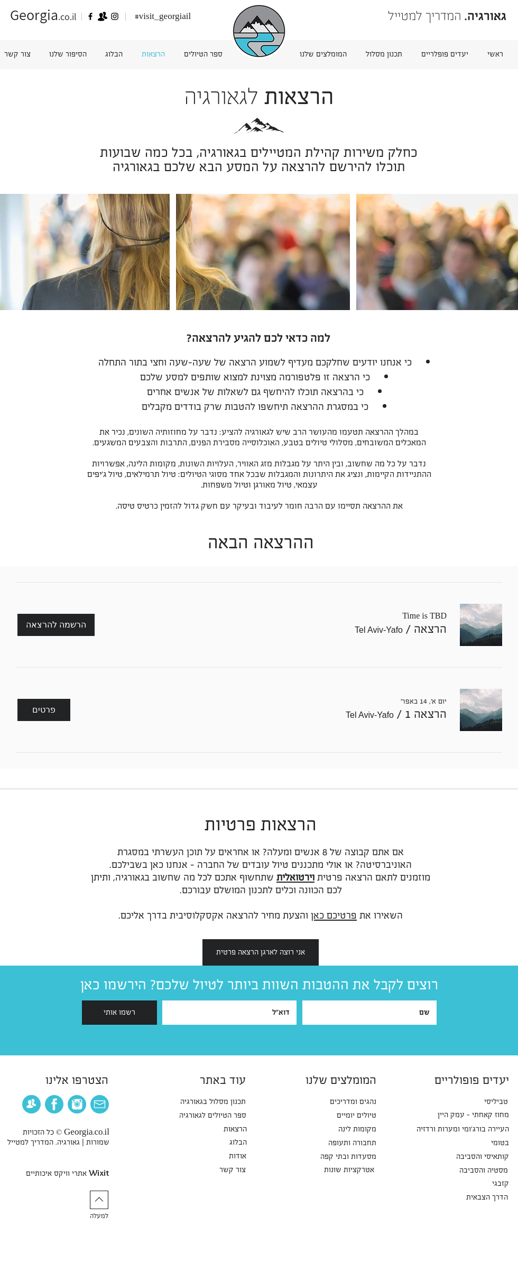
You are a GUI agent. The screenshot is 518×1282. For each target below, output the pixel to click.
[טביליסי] (493, 1102)
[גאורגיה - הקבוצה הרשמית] (102, 16)
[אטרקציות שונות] (342, 1170)
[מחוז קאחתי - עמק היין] (464, 1115)
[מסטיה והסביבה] (476, 1170)
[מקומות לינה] (351, 1129)
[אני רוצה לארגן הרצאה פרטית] (260, 952)
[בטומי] (497, 1143)
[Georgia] (114, 16)
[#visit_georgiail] (163, 17)
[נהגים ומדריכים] (346, 1102)
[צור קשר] (230, 1170)
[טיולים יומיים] (350, 1115)
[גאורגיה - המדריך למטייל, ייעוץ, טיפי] (90, 16)
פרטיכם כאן (334, 915)
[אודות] (235, 1156)
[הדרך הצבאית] (481, 1197)
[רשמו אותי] (119, 1012)
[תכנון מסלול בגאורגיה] (203, 1102)
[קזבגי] (498, 1184)
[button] (68, 54)
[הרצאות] (231, 1129)
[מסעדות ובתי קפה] (341, 1157)
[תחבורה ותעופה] (344, 1143)
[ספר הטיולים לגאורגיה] (202, 1115)
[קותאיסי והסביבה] (474, 1157)
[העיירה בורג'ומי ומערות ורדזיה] (450, 1129)
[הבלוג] (235, 1142)
